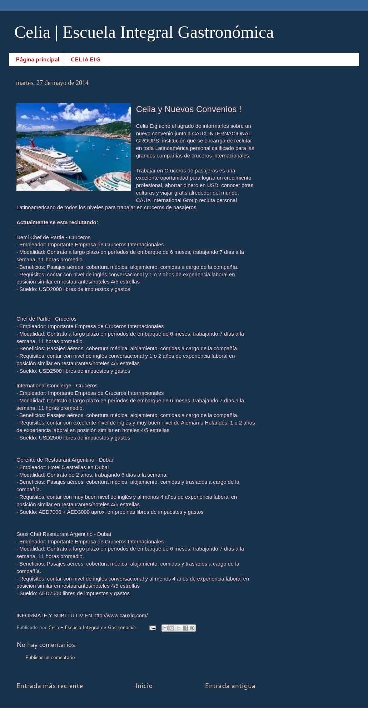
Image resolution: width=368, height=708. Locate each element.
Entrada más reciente (49, 685)
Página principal (37, 59)
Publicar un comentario (50, 657)
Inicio (144, 685)
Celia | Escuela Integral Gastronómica (144, 31)
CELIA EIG (85, 59)
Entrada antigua (230, 685)
